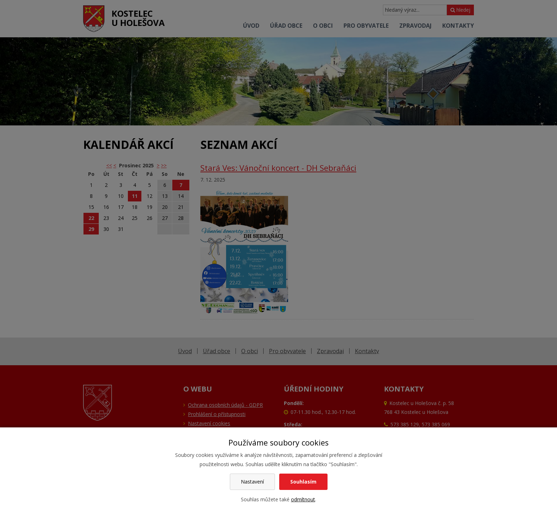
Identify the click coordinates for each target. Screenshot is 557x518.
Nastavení (252, 481)
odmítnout (303, 499)
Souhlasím (303, 481)
